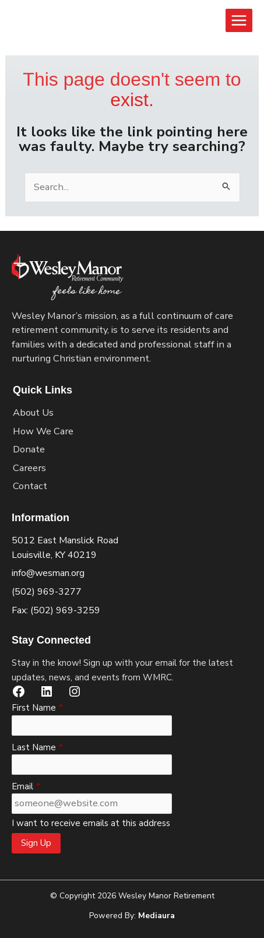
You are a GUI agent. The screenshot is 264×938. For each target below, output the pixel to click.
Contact (30, 486)
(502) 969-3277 (47, 591)
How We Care (43, 431)
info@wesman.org (48, 573)
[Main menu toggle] (239, 20)
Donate (29, 449)
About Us (33, 412)
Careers (29, 468)
